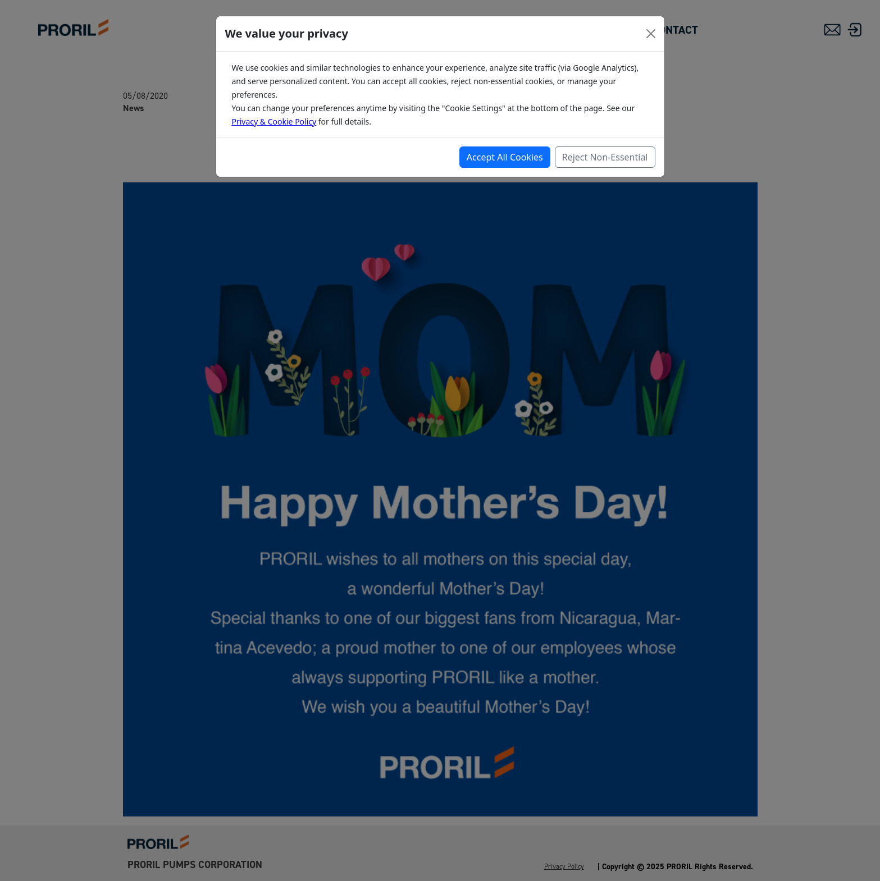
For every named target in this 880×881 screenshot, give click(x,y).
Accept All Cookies (505, 157)
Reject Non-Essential (605, 157)
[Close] (651, 34)
